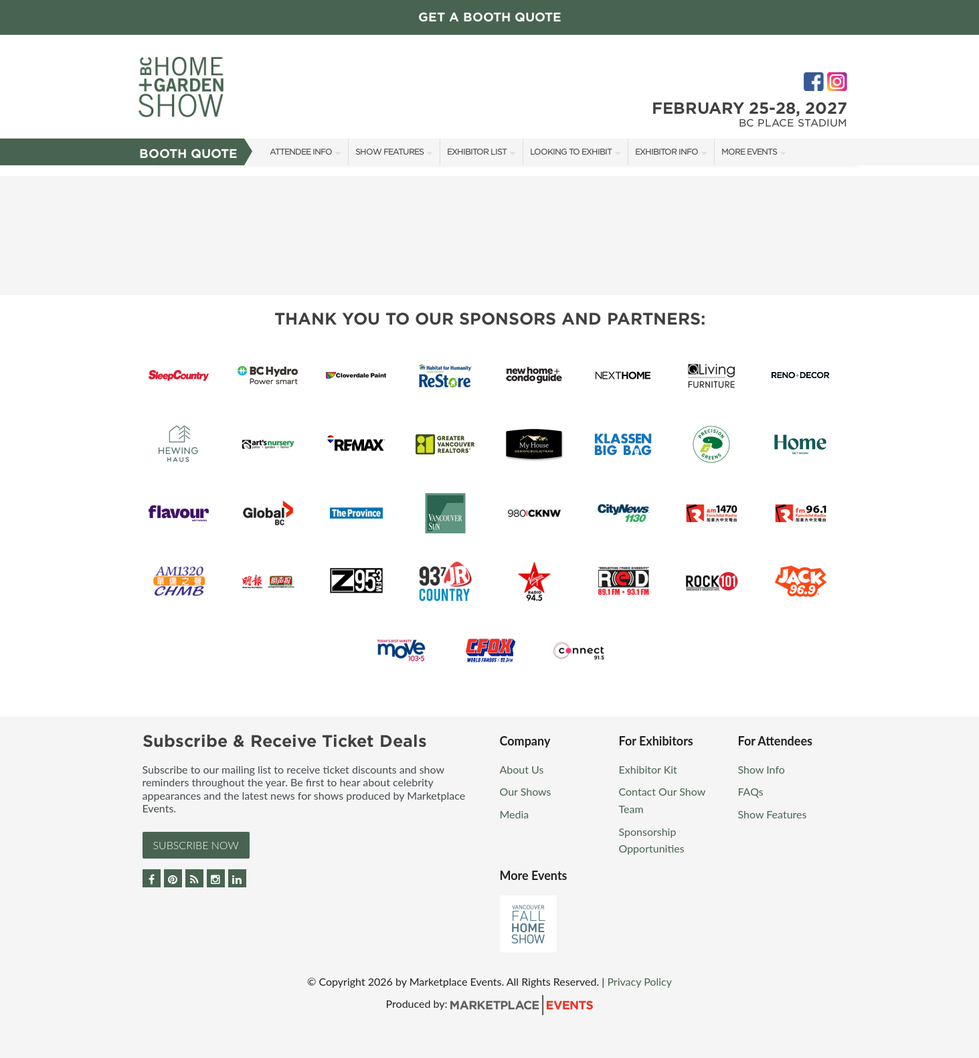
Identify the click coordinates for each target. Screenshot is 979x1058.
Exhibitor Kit (648, 769)
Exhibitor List (477, 152)
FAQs (751, 791)
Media (514, 814)
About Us (522, 769)
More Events (749, 152)
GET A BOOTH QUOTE (489, 17)
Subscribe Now (196, 845)
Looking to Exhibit (571, 152)
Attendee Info (301, 152)
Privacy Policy (639, 981)
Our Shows (525, 791)
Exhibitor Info (666, 152)
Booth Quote (188, 154)
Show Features (389, 152)
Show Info (761, 769)
